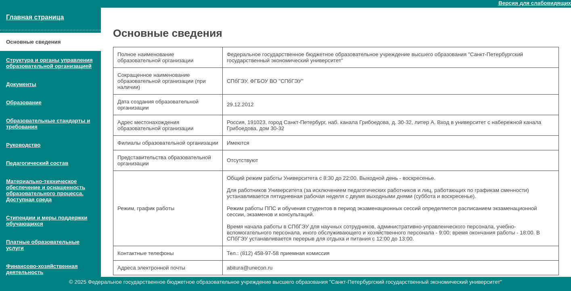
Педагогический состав (37, 163)
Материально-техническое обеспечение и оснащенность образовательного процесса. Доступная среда (45, 190)
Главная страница (35, 17)
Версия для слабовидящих (534, 3)
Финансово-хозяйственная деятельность (42, 269)
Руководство (23, 145)
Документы (21, 84)
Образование (24, 102)
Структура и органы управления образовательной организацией (49, 63)
